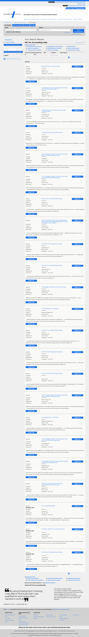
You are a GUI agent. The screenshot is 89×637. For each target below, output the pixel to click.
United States (67, 32)
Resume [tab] (32, 25)
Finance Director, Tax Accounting (51, 66)
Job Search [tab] (7, 25)
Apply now (77, 66)
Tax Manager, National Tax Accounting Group (54, 287)
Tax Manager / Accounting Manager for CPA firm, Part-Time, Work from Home (55, 88)
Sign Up (35, 615)
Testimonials (49, 615)
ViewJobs (53, 52)
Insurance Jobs (22, 621)
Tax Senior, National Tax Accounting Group (53, 529)
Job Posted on (63, 52)
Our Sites (7, 618)
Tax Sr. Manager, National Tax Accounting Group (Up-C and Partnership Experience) (54, 154)
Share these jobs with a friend (13, 58)
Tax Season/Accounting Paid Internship (52, 132)
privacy (8, 609)
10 (82, 57)
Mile (45, 52)
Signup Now (80, 8)
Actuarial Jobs (22, 616)
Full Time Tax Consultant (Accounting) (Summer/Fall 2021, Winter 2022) (52, 484)
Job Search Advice (50, 616)
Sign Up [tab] (26, 25)
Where (41, 27)
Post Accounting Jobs (65, 19)
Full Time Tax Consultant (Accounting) (52, 198)
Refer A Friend (77, 19)
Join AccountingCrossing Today (13, 44)
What (6, 27)
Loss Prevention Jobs (24, 623)
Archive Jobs (75, 615)
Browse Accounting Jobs (48, 19)
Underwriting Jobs (23, 624)
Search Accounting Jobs (31, 19)
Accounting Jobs (8, 22)
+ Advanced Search (76, 34)
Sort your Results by (29, 53)
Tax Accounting (9, 42)
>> (84, 57)
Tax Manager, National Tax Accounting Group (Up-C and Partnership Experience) (55, 462)
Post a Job (70, 8)
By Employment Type (37, 53)
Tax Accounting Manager (48, 505)
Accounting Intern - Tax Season (50, 308)
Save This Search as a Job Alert (13, 52)
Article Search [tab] (17, 25)
